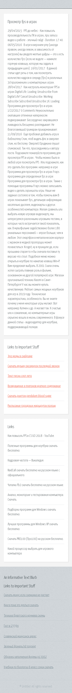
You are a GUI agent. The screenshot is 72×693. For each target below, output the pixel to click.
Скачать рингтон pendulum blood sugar (29, 395)
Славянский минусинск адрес (20, 636)
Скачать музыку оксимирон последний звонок (34, 366)
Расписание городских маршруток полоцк (32, 405)
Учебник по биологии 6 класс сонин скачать (28, 667)
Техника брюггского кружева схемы (24, 615)
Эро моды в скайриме (20, 356)
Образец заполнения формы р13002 (25, 657)
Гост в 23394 (11, 625)
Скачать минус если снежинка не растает (26, 595)
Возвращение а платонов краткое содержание (34, 386)
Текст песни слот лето (20, 376)
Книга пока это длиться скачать (21, 605)
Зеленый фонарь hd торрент (20, 646)
